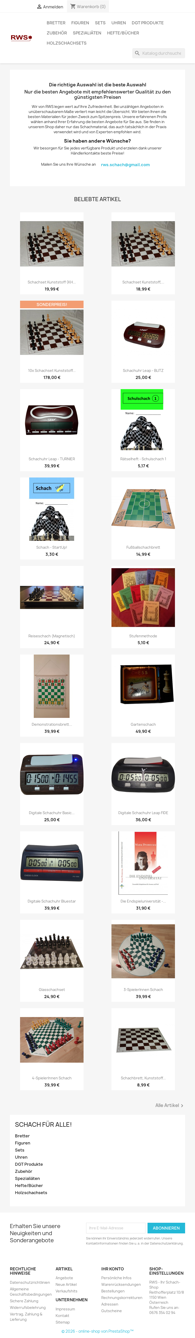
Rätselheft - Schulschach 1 (143, 458)
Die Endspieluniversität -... (143, 901)
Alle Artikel (170, 1106)
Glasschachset (52, 989)
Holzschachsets (67, 43)
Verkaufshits (66, 1291)
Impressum (65, 1309)
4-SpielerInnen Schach (52, 1078)
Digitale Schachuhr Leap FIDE (143, 812)
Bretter (56, 23)
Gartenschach (143, 724)
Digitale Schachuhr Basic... (52, 812)
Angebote (64, 1277)
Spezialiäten (87, 33)
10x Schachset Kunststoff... (52, 370)
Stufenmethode (143, 636)
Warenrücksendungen (121, 1284)
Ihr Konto (112, 1269)
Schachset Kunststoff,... (143, 282)
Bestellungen (113, 1291)
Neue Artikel (66, 1284)
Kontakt (62, 1315)
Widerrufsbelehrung (28, 1307)
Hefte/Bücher (123, 33)
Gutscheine (111, 1310)
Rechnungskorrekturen (121, 1297)
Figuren (80, 23)
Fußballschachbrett (143, 547)
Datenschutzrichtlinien (30, 1282)
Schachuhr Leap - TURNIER (52, 458)
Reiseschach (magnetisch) (51, 636)
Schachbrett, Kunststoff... (143, 1078)
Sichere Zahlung (24, 1300)
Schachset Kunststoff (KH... (52, 282)
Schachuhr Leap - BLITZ (143, 370)
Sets (100, 23)
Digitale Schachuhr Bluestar (52, 901)
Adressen (109, 1304)
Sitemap (63, 1322)
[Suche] (158, 53)
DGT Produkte (148, 23)
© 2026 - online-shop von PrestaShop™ (97, 1331)
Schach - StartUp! (51, 547)
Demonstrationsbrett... (52, 724)
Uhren (118, 23)
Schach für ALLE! (43, 1124)
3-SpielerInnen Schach (143, 989)
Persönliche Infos (116, 1277)
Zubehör (57, 33)
